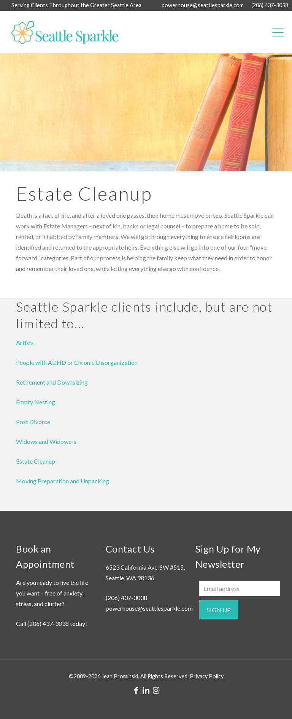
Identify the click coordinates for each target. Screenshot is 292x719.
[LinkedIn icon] (146, 690)
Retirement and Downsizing (52, 382)
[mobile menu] (277, 31)
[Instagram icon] (156, 690)
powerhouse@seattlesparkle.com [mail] (203, 5)
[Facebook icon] (136, 690)
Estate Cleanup (35, 461)
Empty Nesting (35, 401)
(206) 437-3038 (48, 623)
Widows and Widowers (46, 441)
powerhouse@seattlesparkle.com (149, 608)
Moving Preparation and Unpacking (62, 481)
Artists (25, 342)
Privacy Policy (207, 676)
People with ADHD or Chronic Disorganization (77, 362)
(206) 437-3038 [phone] (269, 5)
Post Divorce (33, 421)
